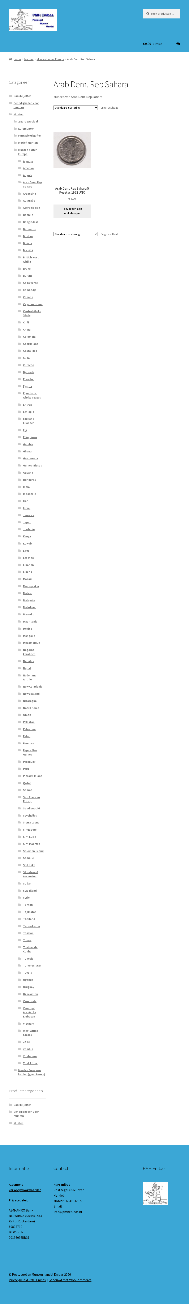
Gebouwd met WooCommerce (70, 1280)
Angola (27, 175)
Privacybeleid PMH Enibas (27, 1280)
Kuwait (27, 543)
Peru (26, 769)
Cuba (26, 358)
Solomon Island (33, 851)
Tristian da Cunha (30, 949)
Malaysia (29, 600)
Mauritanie (30, 621)
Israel (26, 508)
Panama (28, 743)
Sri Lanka (29, 865)
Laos (26, 550)
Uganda (28, 980)
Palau (26, 736)
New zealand (31, 694)
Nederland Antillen (29, 677)
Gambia (28, 444)
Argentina (29, 193)
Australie (29, 200)
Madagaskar (31, 586)
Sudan (27, 883)
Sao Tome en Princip (31, 799)
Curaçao (28, 365)
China (27, 329)
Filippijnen (30, 437)
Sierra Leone (31, 822)
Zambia (28, 1049)
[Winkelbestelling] (75, 107)
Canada (28, 297)
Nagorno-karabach (29, 652)
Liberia (27, 572)
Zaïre (26, 1042)
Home (17, 59)
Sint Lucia (29, 837)
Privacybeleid (19, 1200)
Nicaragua (30, 701)
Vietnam (28, 1023)
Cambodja (29, 290)
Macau (27, 579)
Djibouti (28, 372)
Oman (27, 715)
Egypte (27, 386)
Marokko (28, 614)
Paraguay (29, 761)
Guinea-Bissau (32, 465)
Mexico (27, 629)
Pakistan (29, 722)
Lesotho (28, 558)
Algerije (28, 161)
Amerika (28, 168)
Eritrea (27, 404)
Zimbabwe (30, 1056)
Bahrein (28, 215)
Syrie (26, 897)
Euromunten (26, 128)
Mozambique (31, 643)
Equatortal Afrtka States (32, 395)
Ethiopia (28, 412)
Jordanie (29, 529)
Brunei (27, 269)
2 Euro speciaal (28, 121)
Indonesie (29, 494)
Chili (26, 322)
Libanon (28, 565)
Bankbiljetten (22, 96)
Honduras (29, 480)
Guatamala (30, 458)
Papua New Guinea (30, 752)
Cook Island (30, 344)
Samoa (27, 790)
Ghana (27, 451)
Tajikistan (29, 912)
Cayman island (33, 304)
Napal (27, 668)
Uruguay (28, 987)
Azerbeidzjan (31, 208)
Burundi (28, 275)
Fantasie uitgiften (30, 135)
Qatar (27, 783)
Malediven (29, 607)
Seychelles (30, 815)
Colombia (29, 337)
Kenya (27, 536)
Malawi (27, 593)
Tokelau (28, 933)
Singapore (29, 829)
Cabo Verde (30, 283)
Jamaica (28, 515)
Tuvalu (27, 972)
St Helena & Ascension (30, 874)
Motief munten (28, 143)
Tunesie (28, 958)
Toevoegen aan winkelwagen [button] (72, 211)
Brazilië (28, 250)
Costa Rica (30, 351)
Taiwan (28, 905)
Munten (29, 59)
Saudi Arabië (31, 808)
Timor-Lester (31, 926)
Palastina (29, 729)
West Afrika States (30, 1033)
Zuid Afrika (30, 1063)
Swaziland (30, 890)
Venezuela (29, 1001)
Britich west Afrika (31, 259)
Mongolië (29, 636)
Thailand (29, 919)
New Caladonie (32, 686)
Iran (25, 501)
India (26, 487)
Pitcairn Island (32, 776)
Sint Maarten (31, 844)
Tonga (27, 940)
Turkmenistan (32, 965)
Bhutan (28, 236)
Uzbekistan (30, 994)
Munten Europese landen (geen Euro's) (31, 1072)
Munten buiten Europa (50, 59)
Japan (27, 522)
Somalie (28, 858)
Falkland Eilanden (28, 421)
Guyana (28, 472)
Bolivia (27, 243)
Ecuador (28, 379)
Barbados (29, 229)
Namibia (28, 661)
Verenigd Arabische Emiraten (29, 1012)
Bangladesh (31, 222)
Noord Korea (31, 708)
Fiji (25, 430)
